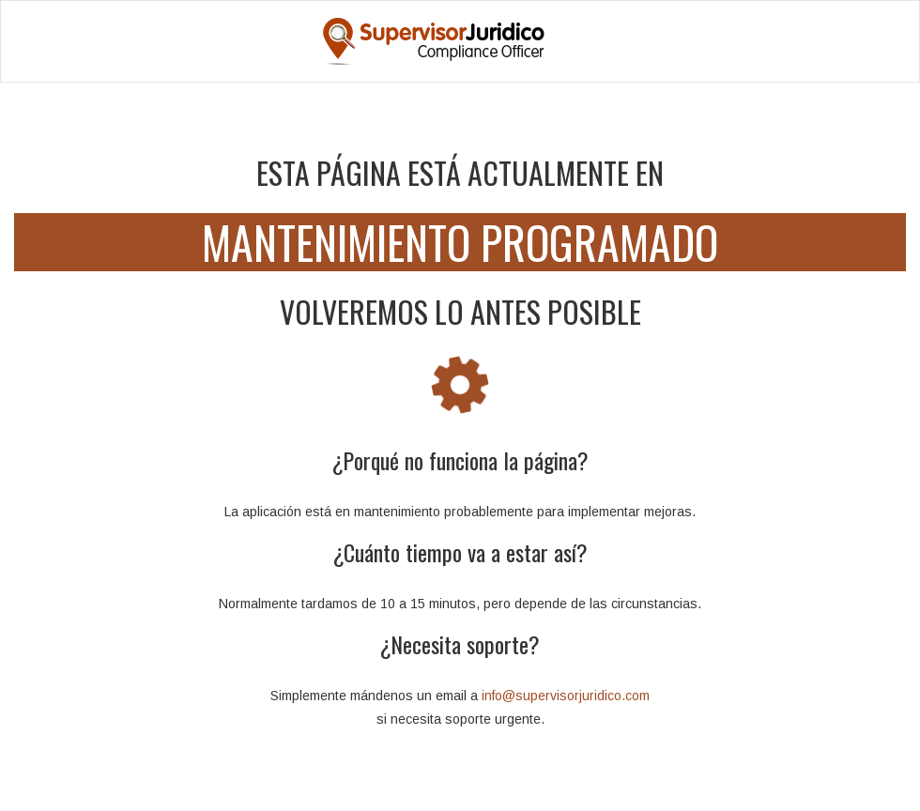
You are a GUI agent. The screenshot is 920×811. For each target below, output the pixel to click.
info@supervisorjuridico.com (566, 695)
